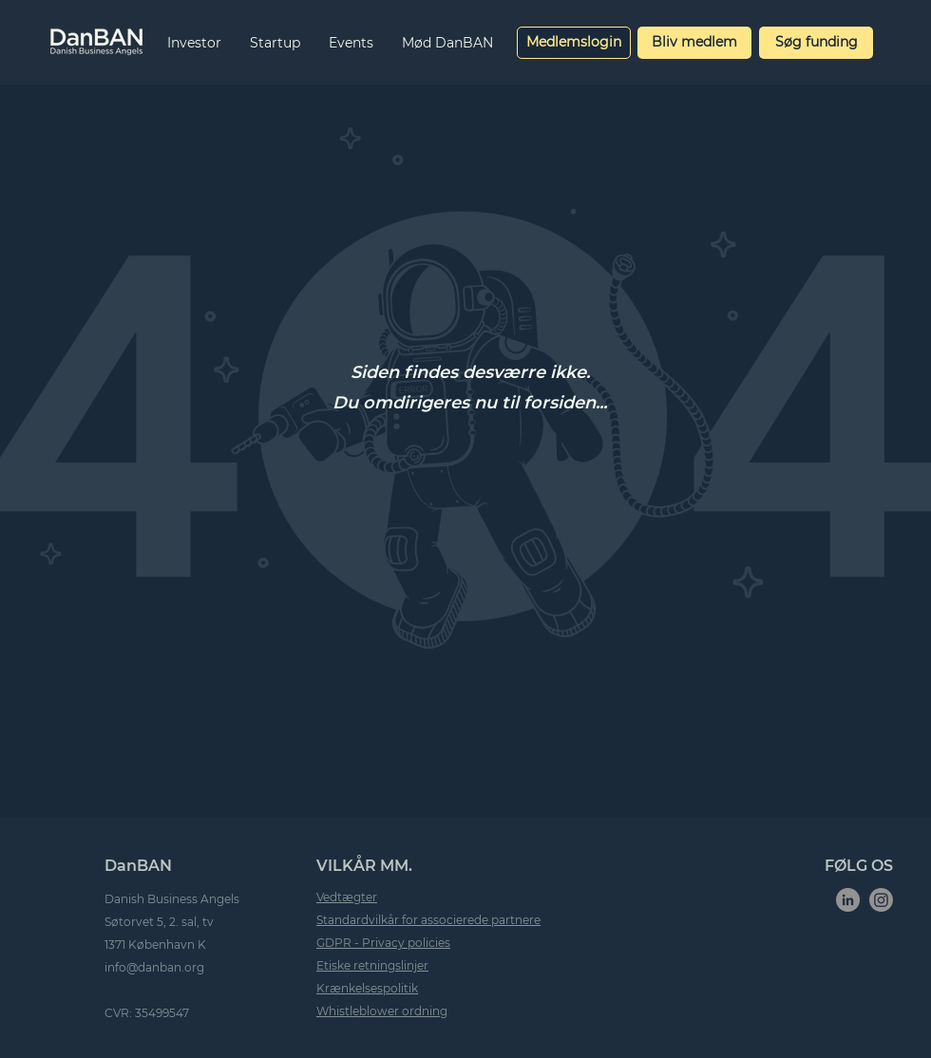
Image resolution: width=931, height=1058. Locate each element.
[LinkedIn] (848, 900)
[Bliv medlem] (694, 43)
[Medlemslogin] (574, 43)
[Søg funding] (816, 43)
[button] (194, 42)
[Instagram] (881, 900)
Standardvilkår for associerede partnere (428, 920)
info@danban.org (154, 967)
